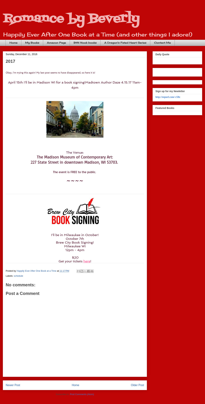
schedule (18, 276)
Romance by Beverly (71, 18)
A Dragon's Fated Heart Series (125, 42)
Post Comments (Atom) (82, 394)
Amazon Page (56, 42)
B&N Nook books (85, 42)
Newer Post (13, 385)
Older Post (137, 385)
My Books (32, 42)
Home (13, 42)
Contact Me (162, 42)
